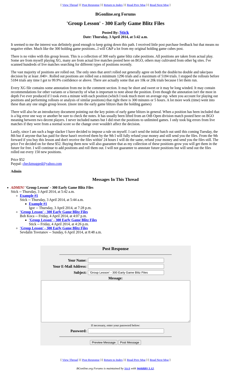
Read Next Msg (159, 5)
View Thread (70, 5)
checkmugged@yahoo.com (42, 164)
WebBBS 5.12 (145, 376)
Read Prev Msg (136, 5)
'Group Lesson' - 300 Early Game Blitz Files (54, 212)
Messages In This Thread (115, 179)
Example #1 (29, 196)
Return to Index (113, 5)
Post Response (90, 5)
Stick (124, 32)
